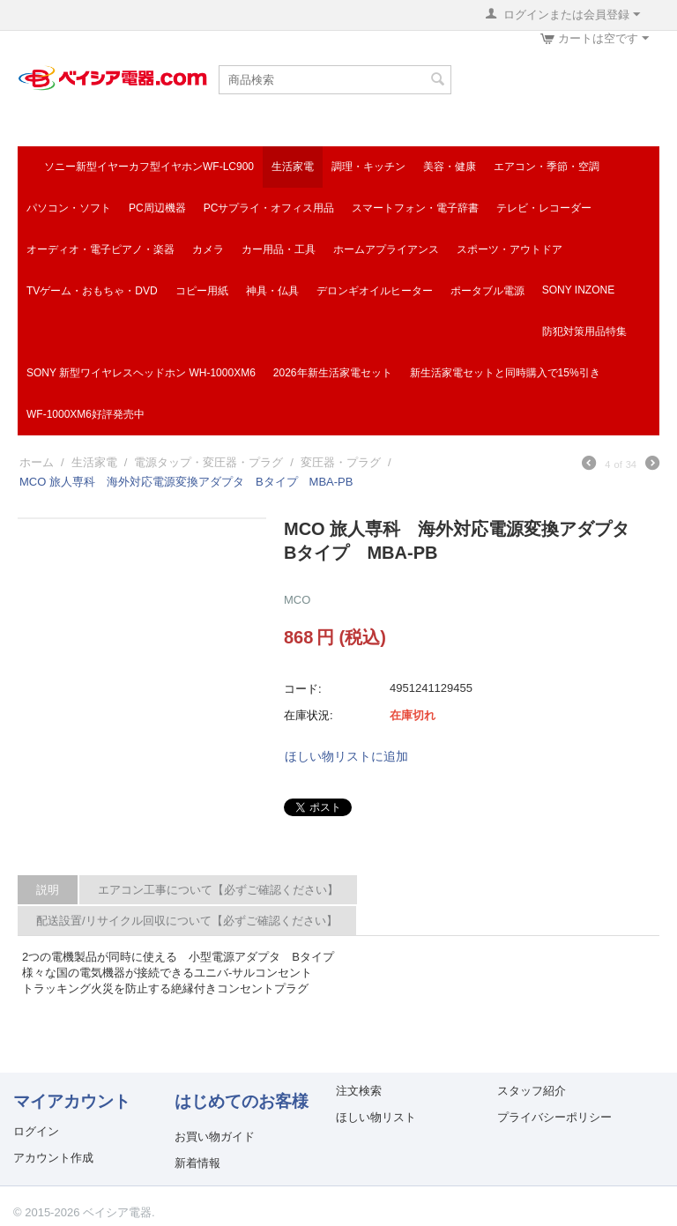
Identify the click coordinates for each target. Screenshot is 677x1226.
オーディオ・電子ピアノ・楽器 (100, 249)
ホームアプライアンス (386, 249)
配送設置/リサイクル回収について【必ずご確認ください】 (187, 920)
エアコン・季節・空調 (546, 166)
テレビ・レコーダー (543, 208)
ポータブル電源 (487, 291)
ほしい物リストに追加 (346, 756)
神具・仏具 (272, 291)
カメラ (208, 249)
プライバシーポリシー (554, 1117)
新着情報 (197, 1163)
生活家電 (293, 166)
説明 (47, 889)
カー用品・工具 (279, 249)
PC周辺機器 (157, 208)
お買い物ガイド (215, 1136)
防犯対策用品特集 (584, 331)
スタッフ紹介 (531, 1090)
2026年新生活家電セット (332, 373)
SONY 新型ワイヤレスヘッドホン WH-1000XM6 (141, 373)
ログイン (36, 1131)
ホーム (36, 462)
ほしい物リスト (376, 1117)
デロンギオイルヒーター (374, 291)
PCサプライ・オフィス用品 (269, 208)
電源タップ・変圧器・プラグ (208, 462)
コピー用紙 (201, 291)
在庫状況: (308, 715)
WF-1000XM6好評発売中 (85, 414)
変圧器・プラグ (341, 462)
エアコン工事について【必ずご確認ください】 (218, 889)
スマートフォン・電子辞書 (415, 208)
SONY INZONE (578, 290)
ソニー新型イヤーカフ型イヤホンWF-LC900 (149, 166)
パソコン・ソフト (68, 208)
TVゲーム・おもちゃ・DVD (92, 291)
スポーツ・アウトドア (509, 249)
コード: (303, 688)
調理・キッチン (368, 166)
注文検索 (359, 1090)
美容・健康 (449, 166)
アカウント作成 (53, 1157)
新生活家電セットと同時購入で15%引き (505, 373)
